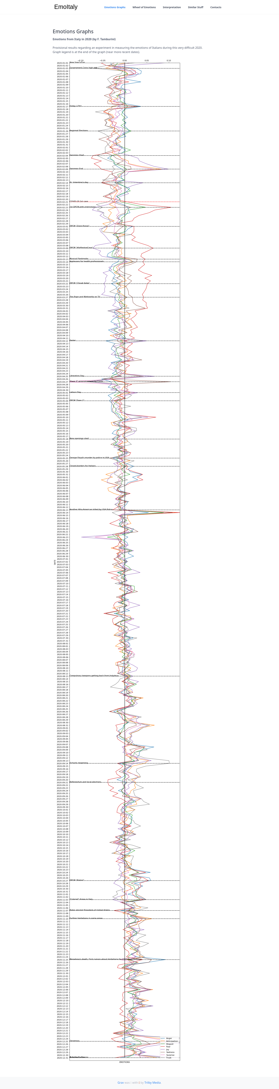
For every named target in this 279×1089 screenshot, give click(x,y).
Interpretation (172, 7)
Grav (121, 1083)
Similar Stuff (195, 7)
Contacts (215, 7)
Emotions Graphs (115, 7)
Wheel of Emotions (144, 7)
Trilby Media (152, 1083)
